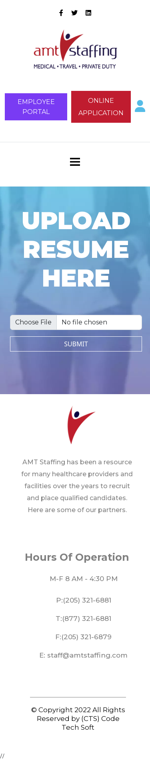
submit (76, 344)
